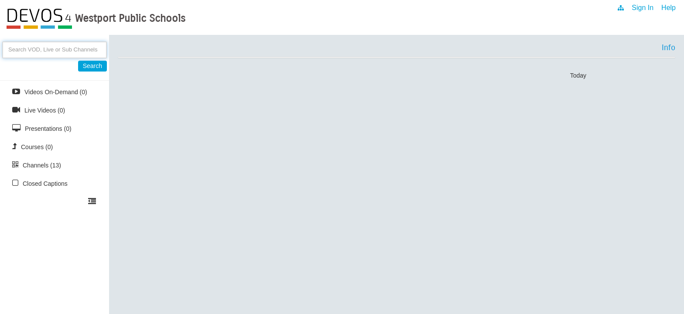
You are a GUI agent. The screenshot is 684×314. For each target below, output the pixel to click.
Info (668, 47)
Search (92, 65)
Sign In (642, 7)
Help (668, 7)
